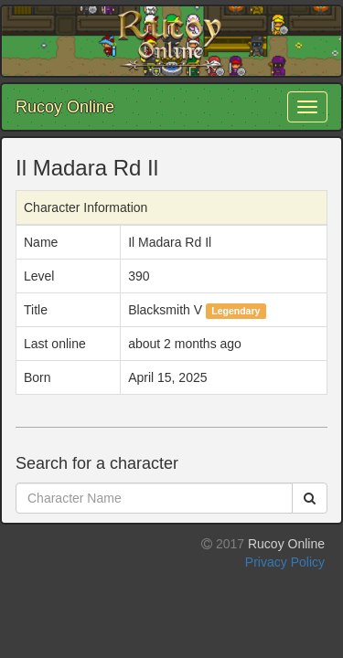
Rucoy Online (65, 107)
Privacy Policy (285, 562)
